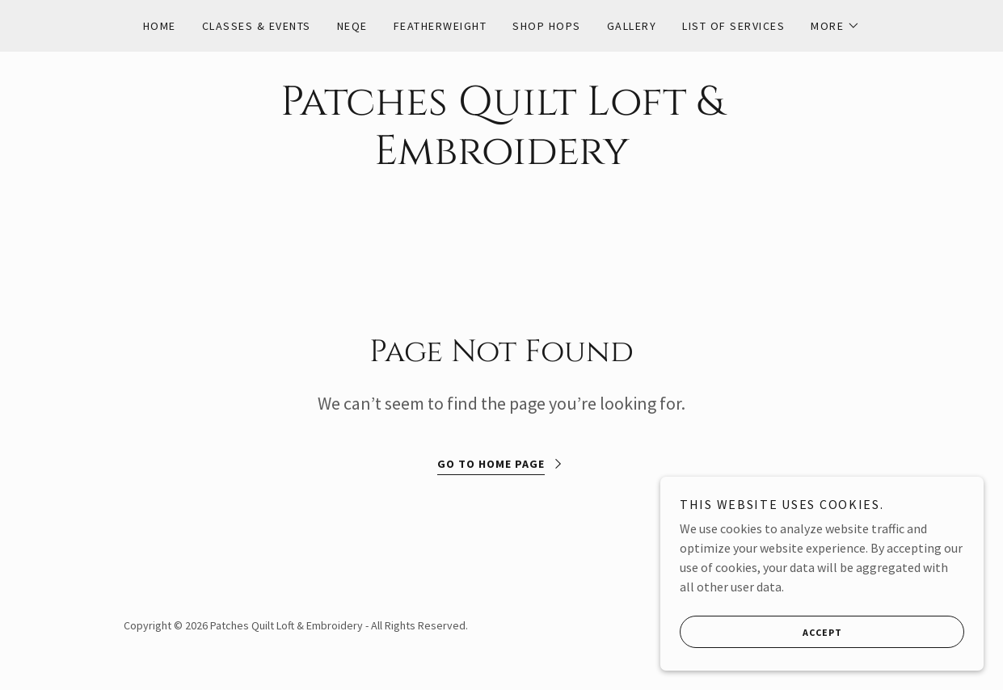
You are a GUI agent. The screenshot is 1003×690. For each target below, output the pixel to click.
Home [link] (159, 26)
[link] (502, 159)
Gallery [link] (632, 26)
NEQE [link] (352, 26)
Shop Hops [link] (546, 26)
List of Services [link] (733, 26)
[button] (835, 26)
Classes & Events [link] (256, 26)
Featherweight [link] (440, 26)
